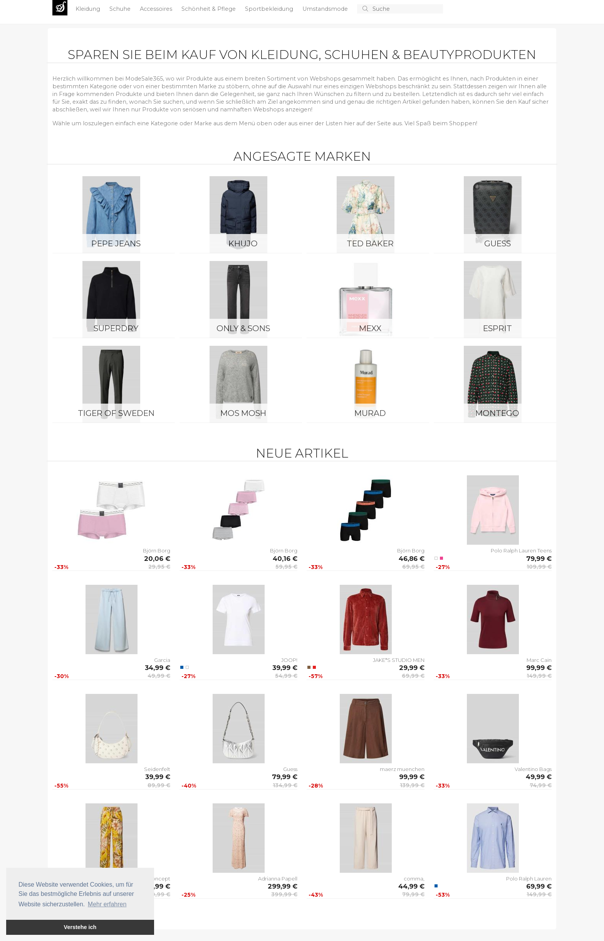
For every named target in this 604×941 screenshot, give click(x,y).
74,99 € (541, 785)
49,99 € (159, 676)
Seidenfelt (157, 769)
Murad (370, 413)
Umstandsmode (325, 8)
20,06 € (157, 558)
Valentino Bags (533, 769)
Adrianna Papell (277, 878)
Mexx (370, 328)
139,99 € (412, 785)
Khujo (243, 243)
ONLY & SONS (243, 328)
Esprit (497, 328)
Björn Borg (156, 550)
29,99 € (411, 668)
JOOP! (289, 660)
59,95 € (286, 567)
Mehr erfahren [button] (107, 904)
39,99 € (284, 668)
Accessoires (157, 8)
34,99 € (157, 668)
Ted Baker (370, 243)
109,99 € (539, 567)
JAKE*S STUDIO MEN (398, 660)
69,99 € (413, 676)
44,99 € (411, 886)
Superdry (116, 328)
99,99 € (539, 668)
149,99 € (539, 676)
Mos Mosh (243, 413)
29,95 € (159, 567)
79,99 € (539, 558)
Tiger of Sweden (116, 413)
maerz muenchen (402, 769)
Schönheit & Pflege (209, 8)
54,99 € (286, 676)
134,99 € (285, 785)
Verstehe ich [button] (80, 927)
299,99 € (282, 886)
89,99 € (159, 785)
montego (497, 413)
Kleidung (89, 8)
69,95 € (413, 567)
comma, (414, 878)
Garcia (162, 660)
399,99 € (284, 894)
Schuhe (120, 8)
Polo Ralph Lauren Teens (521, 550)
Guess (497, 243)
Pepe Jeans (116, 243)
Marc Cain (539, 660)
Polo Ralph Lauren (529, 878)
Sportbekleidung (270, 8)
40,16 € (285, 558)
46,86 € (411, 558)
